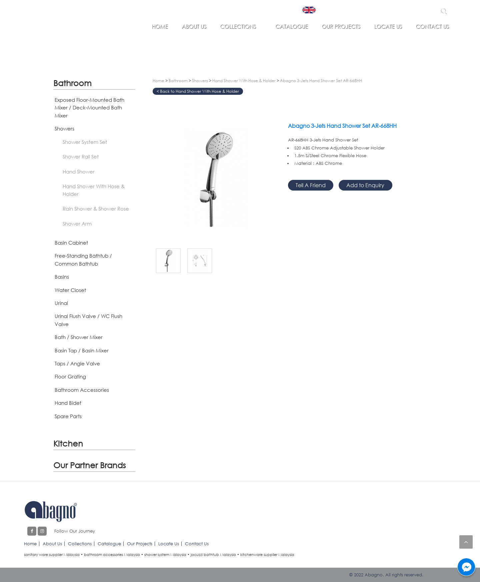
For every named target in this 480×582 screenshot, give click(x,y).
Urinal (61, 303)
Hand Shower (79, 172)
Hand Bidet (68, 403)
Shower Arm (77, 224)
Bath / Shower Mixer (79, 337)
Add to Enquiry (365, 185)
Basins (62, 277)
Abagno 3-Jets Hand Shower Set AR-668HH (321, 80)
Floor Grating (70, 376)
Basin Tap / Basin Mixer (82, 350)
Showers (64, 128)
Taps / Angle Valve (77, 363)
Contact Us (432, 26)
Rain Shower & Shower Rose (96, 209)
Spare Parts (68, 416)
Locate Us (388, 26)
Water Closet (70, 290)
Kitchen (68, 443)
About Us (194, 26)
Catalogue (291, 26)
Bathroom (72, 83)
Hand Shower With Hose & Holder (94, 190)
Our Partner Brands (89, 465)
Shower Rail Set (81, 157)
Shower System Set (85, 142)
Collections (238, 26)
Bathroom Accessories (82, 390)
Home (160, 26)
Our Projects (341, 26)
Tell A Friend (311, 185)
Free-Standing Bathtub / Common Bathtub (83, 259)
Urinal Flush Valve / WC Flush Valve (88, 320)
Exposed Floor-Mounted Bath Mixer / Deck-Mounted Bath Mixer (89, 107)
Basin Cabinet (71, 243)
